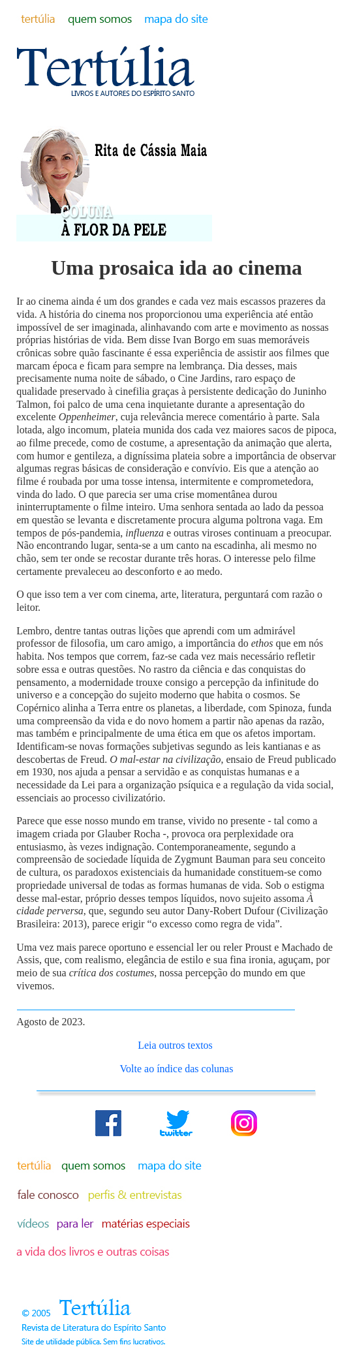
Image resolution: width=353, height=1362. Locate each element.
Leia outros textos (175, 1045)
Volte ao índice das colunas (177, 1068)
